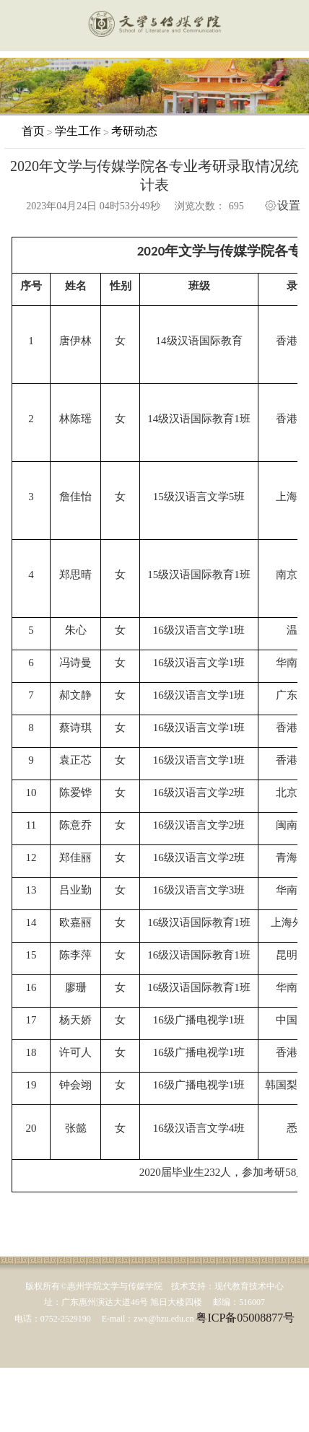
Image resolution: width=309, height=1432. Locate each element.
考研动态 (134, 131)
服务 (289, 26)
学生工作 (78, 131)
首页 (33, 131)
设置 (288, 205)
